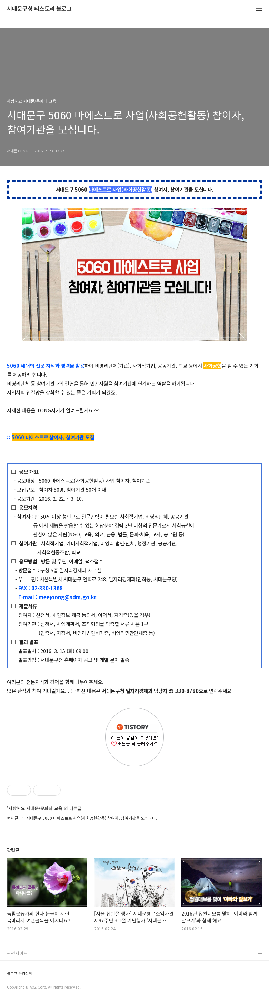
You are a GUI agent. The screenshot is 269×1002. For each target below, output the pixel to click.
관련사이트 (17, 953)
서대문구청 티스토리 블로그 (39, 8)
